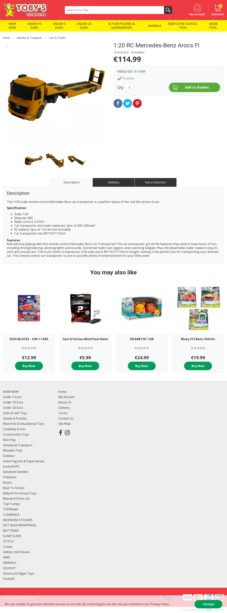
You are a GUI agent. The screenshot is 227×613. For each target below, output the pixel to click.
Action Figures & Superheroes (24, 461)
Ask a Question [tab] (155, 182)
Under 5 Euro (12, 397)
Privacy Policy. (159, 604)
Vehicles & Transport (29, 38)
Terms (62, 413)
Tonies (8, 547)
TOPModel (10, 509)
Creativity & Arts (14, 429)
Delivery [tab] (113, 182)
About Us (64, 402)
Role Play (9, 440)
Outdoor (9, 456)
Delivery (64, 408)
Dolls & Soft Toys (15, 413)
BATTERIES (11, 531)
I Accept (208, 604)
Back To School (13, 488)
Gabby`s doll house (16, 552)
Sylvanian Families (15, 472)
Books (7, 482)
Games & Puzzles (15, 418)
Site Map (64, 424)
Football (8, 579)
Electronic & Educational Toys (23, 424)
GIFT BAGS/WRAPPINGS (19, 525)
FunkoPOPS (11, 466)
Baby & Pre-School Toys (19, 493)
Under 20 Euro (13, 408)
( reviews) (137, 52)
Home (6, 38)
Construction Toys (16, 434)
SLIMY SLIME (12, 536)
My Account (66, 397)
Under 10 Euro (13, 402)
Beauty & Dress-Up (16, 498)
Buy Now (28, 366)
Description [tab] (72, 182)
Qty (120, 87)
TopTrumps (11, 504)
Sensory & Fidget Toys (18, 573)
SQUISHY (9, 568)
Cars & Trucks (57, 38)
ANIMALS (9, 563)
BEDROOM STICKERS (17, 520)
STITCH (8, 541)
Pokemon (9, 477)
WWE (6, 557)
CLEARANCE (11, 515)
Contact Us (66, 418)
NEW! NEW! (11, 392)
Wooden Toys (12, 450)
